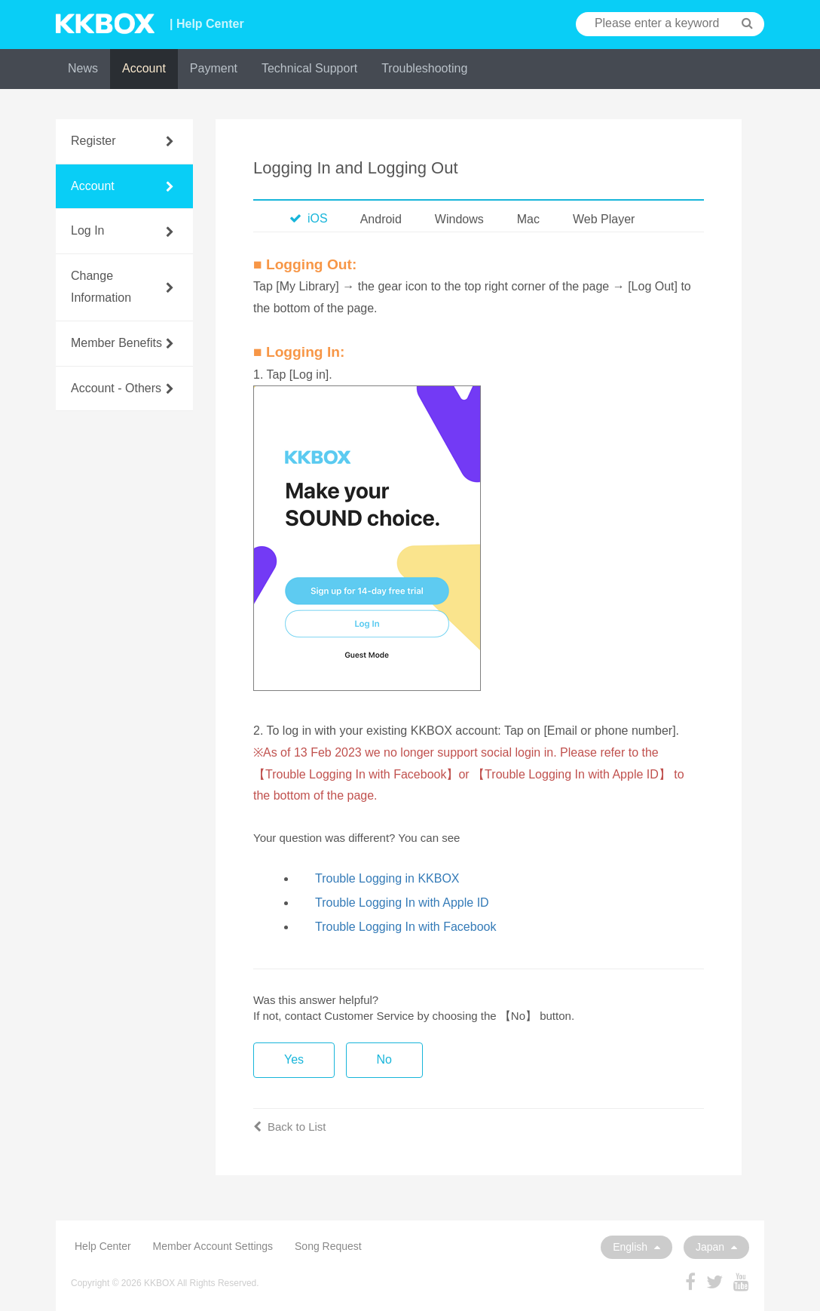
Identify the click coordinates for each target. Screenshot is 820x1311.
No (384, 1059)
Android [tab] (381, 219)
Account (144, 68)
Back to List (289, 1126)
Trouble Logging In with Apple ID (402, 902)
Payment (213, 68)
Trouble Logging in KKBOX (387, 878)
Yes (294, 1059)
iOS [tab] (308, 218)
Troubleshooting (424, 68)
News (83, 68)
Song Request (328, 1246)
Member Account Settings (213, 1246)
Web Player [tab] (604, 219)
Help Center (103, 1246)
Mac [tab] (528, 219)
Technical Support (309, 68)
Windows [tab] (459, 219)
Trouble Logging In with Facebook (405, 926)
